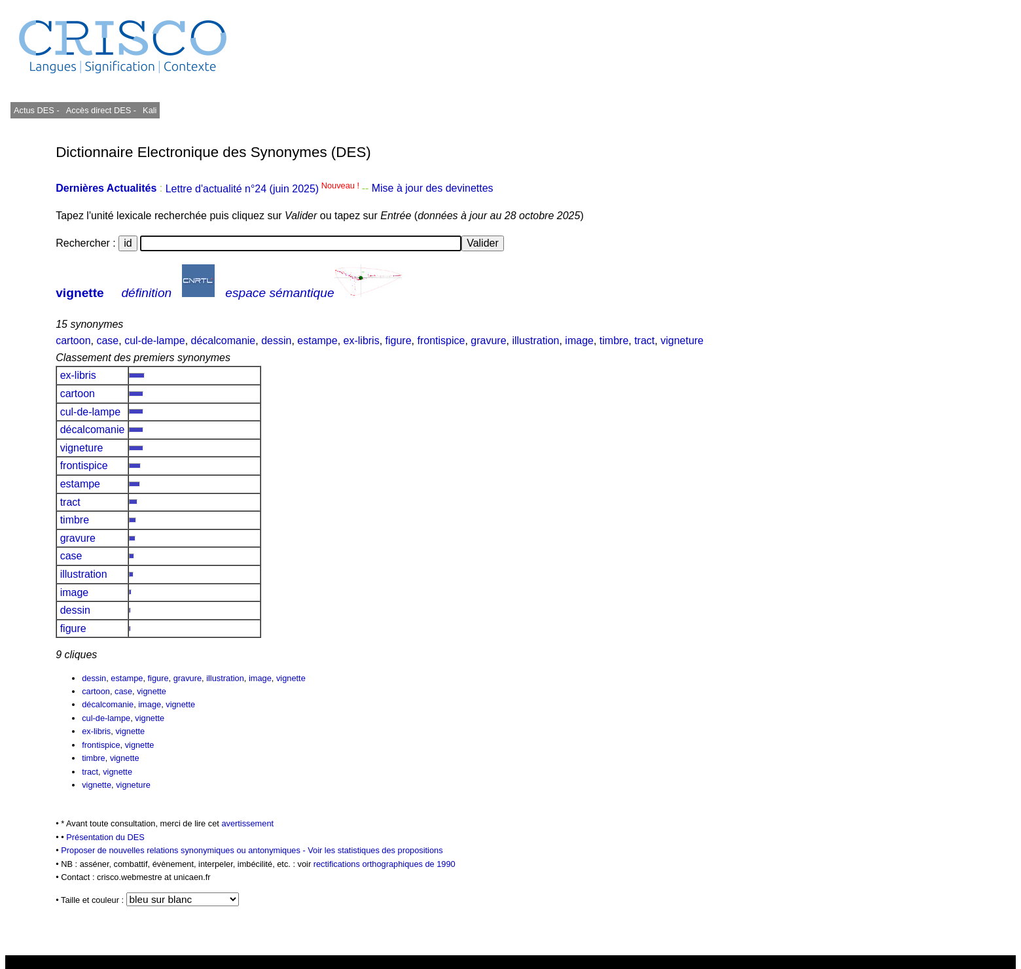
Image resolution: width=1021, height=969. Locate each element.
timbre (614, 340)
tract (644, 340)
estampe (317, 340)
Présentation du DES (105, 837)
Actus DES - (37, 110)
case (107, 340)
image (579, 340)
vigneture (682, 340)
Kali (149, 110)
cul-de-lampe (154, 340)
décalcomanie (223, 340)
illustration (535, 340)
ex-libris (362, 340)
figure (398, 340)
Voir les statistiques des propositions (375, 850)
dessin (276, 340)
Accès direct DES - (101, 110)
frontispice (441, 340)
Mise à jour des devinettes (432, 188)
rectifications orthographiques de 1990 (384, 864)
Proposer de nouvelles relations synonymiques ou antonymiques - (184, 850)
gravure (488, 340)
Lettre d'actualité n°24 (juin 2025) (264, 188)
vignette (80, 293)
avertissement (247, 823)
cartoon (73, 340)
